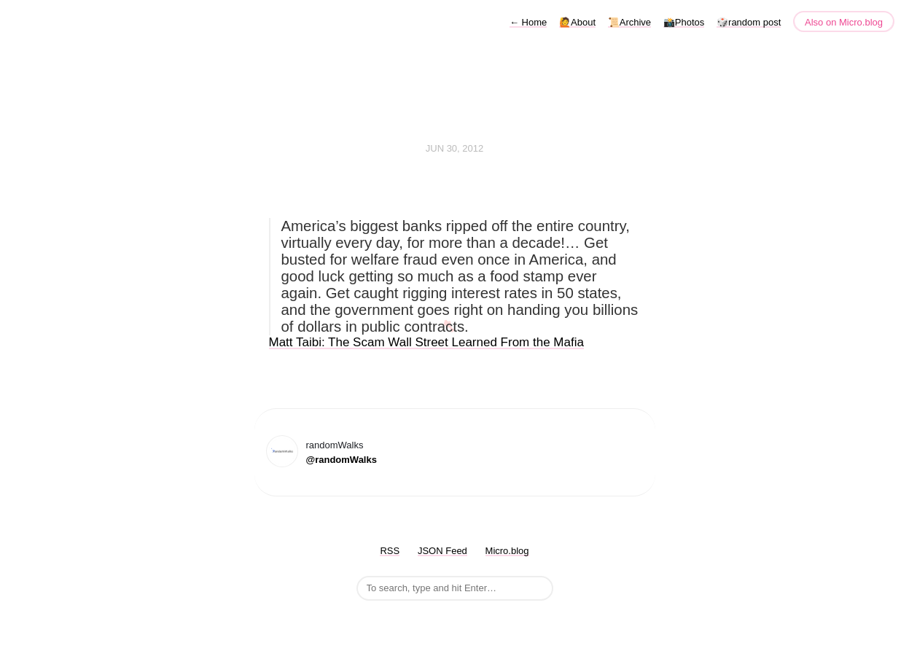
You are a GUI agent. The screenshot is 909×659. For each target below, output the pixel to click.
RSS (389, 550)
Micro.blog (507, 550)
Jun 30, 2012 (455, 148)
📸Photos (683, 22)
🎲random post (749, 22)
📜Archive (629, 22)
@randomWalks (341, 459)
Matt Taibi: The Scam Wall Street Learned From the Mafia (426, 342)
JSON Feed (442, 550)
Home (528, 22)
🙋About (577, 22)
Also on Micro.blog (844, 22)
